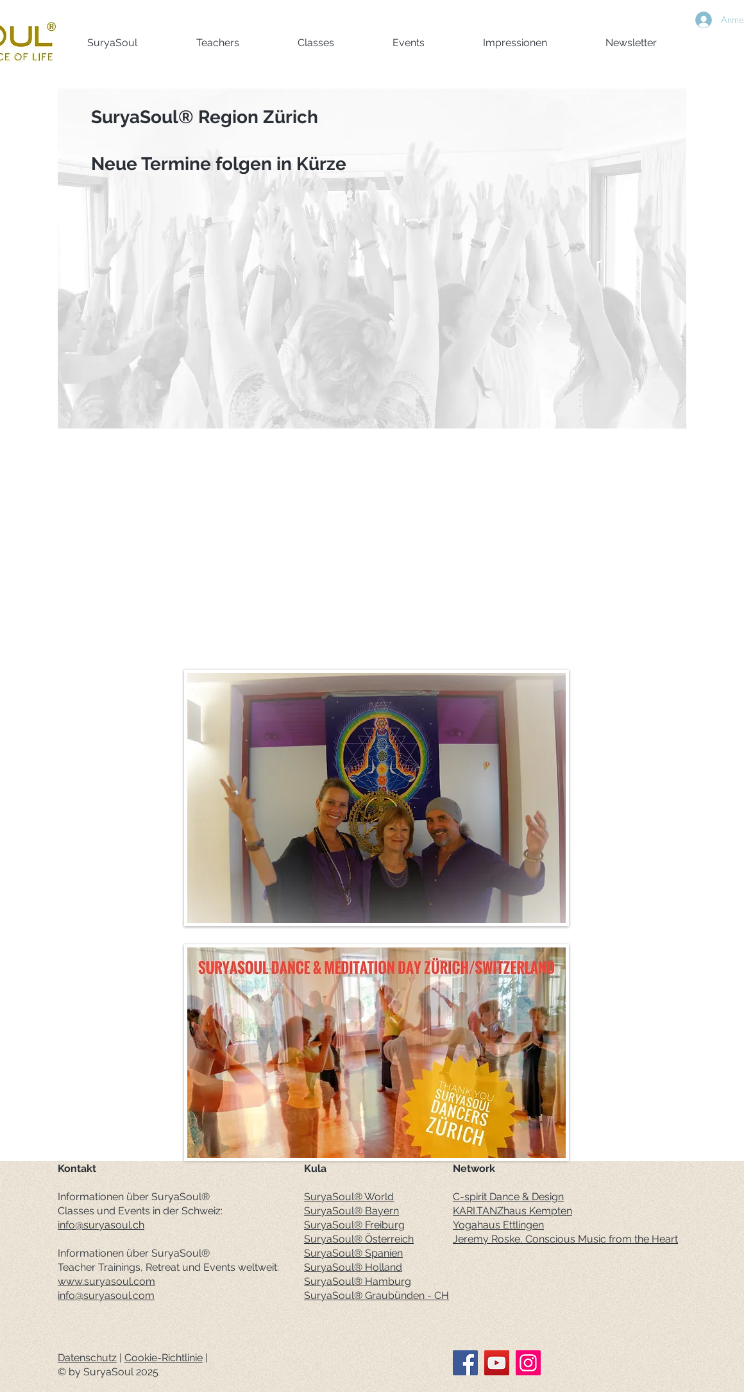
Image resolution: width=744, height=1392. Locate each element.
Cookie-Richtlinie (163, 1358)
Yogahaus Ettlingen (498, 1225)
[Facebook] (465, 1362)
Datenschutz (87, 1358)
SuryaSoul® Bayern (351, 1211)
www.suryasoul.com (106, 1281)
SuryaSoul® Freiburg (354, 1225)
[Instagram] (528, 1362)
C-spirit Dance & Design (508, 1197)
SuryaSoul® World (349, 1197)
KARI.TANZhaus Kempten (512, 1211)
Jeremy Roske (486, 1239)
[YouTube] (496, 1362)
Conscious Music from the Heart (601, 1239)
